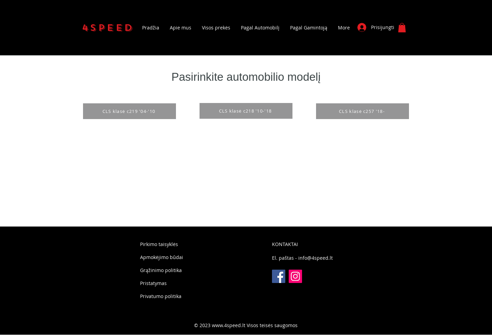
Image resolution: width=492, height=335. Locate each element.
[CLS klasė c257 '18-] (362, 111)
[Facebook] (278, 276)
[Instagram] (295, 276)
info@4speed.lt (315, 258)
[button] (402, 27)
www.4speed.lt (228, 325)
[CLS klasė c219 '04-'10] (129, 111)
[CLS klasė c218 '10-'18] (246, 111)
